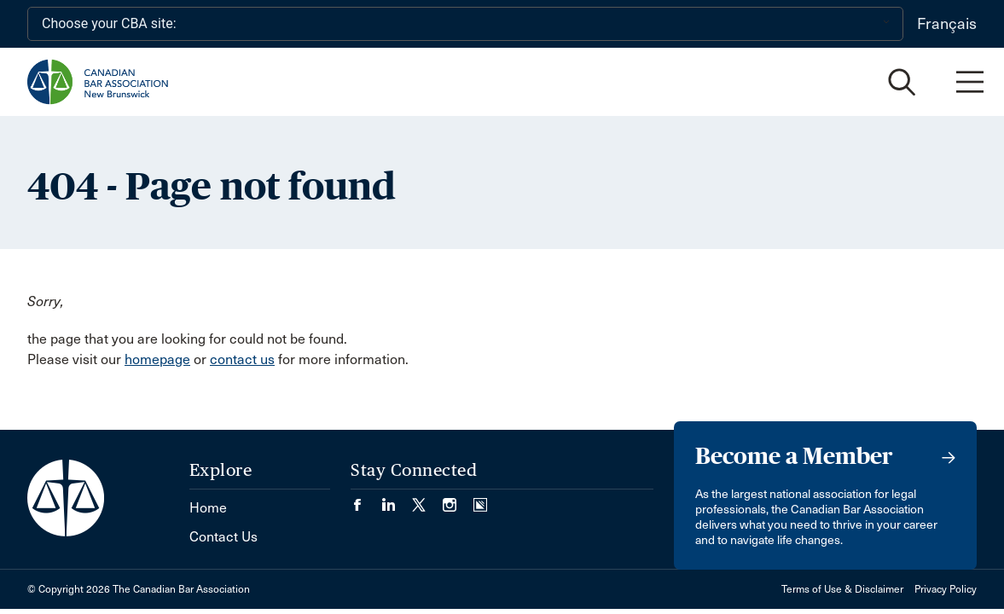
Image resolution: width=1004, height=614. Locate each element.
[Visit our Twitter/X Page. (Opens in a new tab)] (427, 499)
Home (208, 508)
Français (947, 24)
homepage (157, 359)
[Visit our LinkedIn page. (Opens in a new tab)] (396, 499)
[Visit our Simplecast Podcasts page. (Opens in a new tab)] (480, 499)
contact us (242, 359)
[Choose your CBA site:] (465, 24)
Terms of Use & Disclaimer (842, 589)
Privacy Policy (945, 589)
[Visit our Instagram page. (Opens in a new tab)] (458, 499)
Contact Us (223, 537)
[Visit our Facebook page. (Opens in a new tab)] (366, 499)
